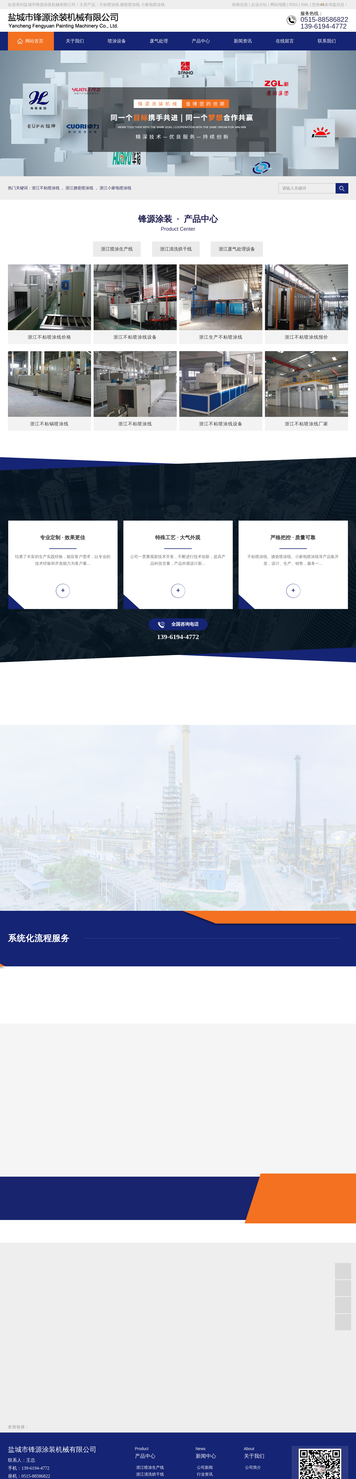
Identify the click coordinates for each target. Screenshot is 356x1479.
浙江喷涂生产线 (117, 249)
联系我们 (327, 41)
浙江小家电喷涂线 (115, 188)
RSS (293, 4)
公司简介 (253, 1467)
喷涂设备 (117, 41)
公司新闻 (205, 1467)
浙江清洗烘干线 (176, 249)
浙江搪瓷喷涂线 (79, 188)
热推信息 (240, 4)
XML (305, 4)
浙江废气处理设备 (237, 249)
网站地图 (278, 4)
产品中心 (201, 41)
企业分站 (259, 4)
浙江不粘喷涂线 (46, 188)
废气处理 (159, 41)
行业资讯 (205, 1474)
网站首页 (34, 41)
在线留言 (285, 41)
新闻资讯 (243, 41)
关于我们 (75, 41)
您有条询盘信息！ (330, 4)
